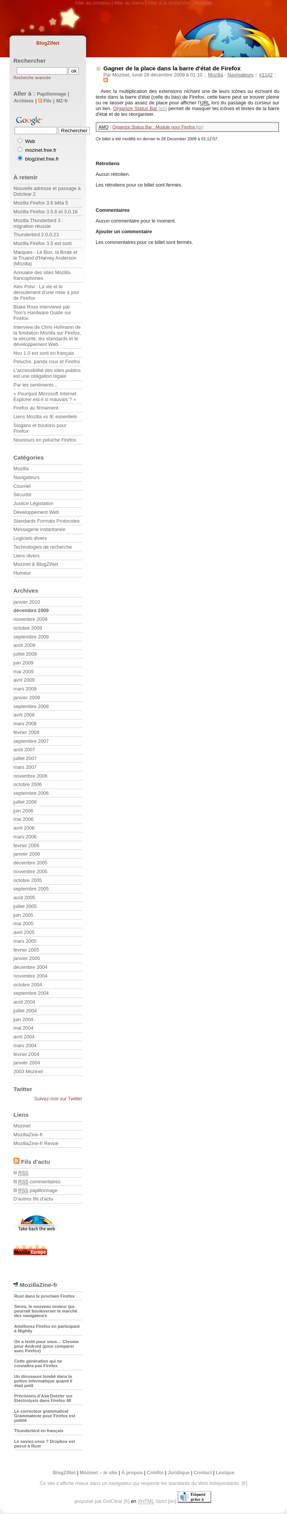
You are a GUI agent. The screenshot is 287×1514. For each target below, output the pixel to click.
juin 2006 (23, 811)
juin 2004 (23, 1019)
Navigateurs (240, 75)
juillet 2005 (25, 906)
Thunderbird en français (39, 1430)
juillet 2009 (25, 654)
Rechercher (29, 60)
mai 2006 (23, 819)
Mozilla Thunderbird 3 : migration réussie (38, 223)
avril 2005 (24, 932)
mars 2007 (24, 767)
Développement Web (36, 512)
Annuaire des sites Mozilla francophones (41, 275)
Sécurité (22, 494)
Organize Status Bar (135, 108)
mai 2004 (23, 1028)
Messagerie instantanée (39, 529)
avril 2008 (24, 715)
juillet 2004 (25, 1011)
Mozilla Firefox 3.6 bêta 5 (40, 203)
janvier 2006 (26, 854)
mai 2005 (23, 923)
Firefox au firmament (35, 408)
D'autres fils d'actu (33, 1199)
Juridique (179, 1472)
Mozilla (215, 75)
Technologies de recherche (42, 547)
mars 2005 (24, 941)
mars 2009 (24, 689)
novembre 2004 (30, 976)
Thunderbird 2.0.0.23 (36, 234)
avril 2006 (24, 828)
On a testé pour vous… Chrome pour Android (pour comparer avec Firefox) (46, 1346)
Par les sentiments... (35, 385)
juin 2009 (23, 663)
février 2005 (26, 950)
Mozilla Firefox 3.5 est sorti (42, 243)
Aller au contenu (92, 3)
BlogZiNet (47, 43)
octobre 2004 (27, 985)
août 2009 (24, 645)
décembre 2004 (30, 967)
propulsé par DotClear (98, 1501)
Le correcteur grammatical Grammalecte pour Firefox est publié (44, 1416)
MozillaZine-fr (28, 1134)
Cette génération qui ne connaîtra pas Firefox (38, 1363)
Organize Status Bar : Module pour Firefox (153, 127)
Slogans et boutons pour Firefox (40, 428)
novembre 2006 (30, 776)
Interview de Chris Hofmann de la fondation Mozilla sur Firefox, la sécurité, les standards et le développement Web (47, 335)
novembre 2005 (30, 871)
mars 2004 (24, 1045)
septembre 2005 (31, 889)
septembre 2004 (31, 993)
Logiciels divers (30, 538)
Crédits (155, 1472)
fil (20, 1173)
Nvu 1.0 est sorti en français (43, 353)
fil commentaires (36, 1181)
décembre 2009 (31, 610)
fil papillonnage (35, 1190)
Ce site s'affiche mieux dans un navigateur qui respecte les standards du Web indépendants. (140, 1483)
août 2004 (24, 1002)
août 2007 (24, 749)
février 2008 (26, 732)
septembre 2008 (31, 706)
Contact (203, 1472)
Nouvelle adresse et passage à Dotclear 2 (47, 191)
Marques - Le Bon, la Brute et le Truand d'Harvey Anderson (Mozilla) (45, 257)
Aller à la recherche (169, 3)
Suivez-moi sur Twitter (58, 1098)
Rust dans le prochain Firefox (44, 1296)
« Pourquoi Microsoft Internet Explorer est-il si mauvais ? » (44, 396)
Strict (152, 1501)
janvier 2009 (26, 697)
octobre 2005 (27, 880)
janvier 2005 (26, 958)
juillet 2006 (25, 802)
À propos (132, 1472)
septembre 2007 (31, 741)
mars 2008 (24, 723)
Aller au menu (129, 3)
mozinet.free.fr (41, 150)
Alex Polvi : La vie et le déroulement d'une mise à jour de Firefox (46, 292)
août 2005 (24, 897)
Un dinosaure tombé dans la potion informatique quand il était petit (43, 1381)
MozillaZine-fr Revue (35, 1143)
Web (30, 141)
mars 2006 (24, 837)
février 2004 (26, 1054)
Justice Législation (33, 503)
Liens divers (26, 556)
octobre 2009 (27, 628)
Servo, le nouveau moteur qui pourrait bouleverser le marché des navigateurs (45, 1311)
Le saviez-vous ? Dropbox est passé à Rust (44, 1443)
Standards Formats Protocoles (46, 521)
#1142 (266, 75)
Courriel (22, 486)
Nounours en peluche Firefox (44, 440)
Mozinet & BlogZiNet (35, 564)
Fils (45, 101)
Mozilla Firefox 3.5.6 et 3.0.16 (45, 211)
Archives (24, 101)
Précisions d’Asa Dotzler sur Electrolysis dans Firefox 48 (43, 1398)
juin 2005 (23, 915)
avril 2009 (24, 680)
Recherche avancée (32, 77)
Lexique (225, 1472)
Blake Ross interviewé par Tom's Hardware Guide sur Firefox (42, 312)
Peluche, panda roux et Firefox (46, 361)
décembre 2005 (30, 863)
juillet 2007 (25, 758)
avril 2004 (24, 1037)
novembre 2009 (30, 619)
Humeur (22, 573)
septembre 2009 (31, 637)
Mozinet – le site (98, 1472)
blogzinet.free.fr (42, 159)
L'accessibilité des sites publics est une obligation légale (47, 373)
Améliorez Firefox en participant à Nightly (47, 1328)
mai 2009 (23, 671)
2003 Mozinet (28, 1071)
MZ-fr (62, 101)
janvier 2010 (26, 602)
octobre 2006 (27, 784)
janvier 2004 (26, 1063)
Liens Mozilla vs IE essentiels (45, 416)
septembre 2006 (31, 793)
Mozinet (22, 1126)
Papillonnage (51, 94)
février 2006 (26, 845)
